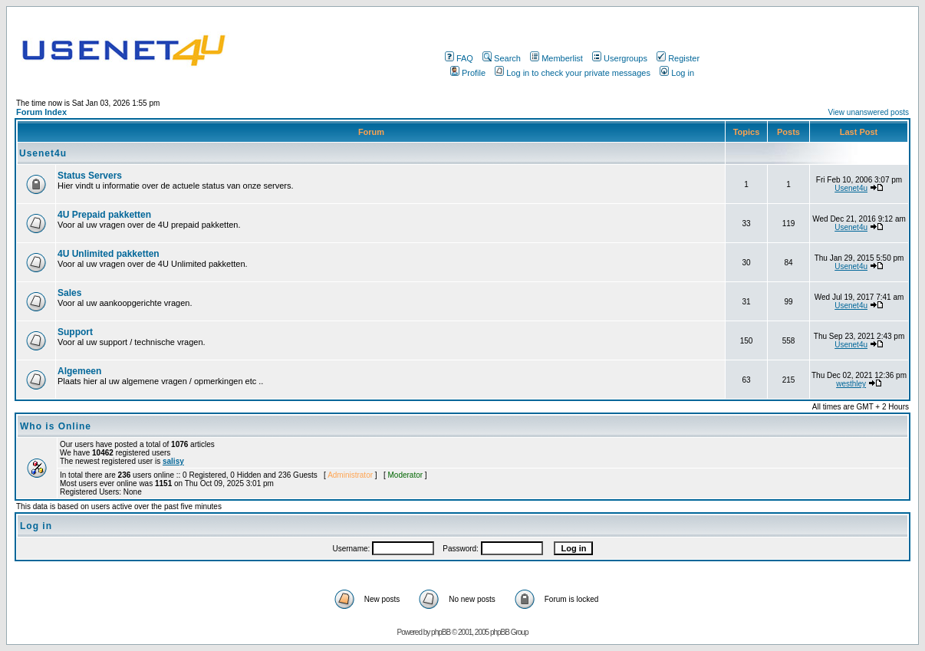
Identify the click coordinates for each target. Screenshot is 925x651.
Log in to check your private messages (572, 72)
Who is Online (55, 426)
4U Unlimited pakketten (109, 253)
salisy (173, 461)
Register (678, 58)
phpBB (440, 632)
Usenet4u (43, 153)
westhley (851, 384)
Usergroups (619, 58)
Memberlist (556, 58)
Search (501, 58)
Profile (468, 72)
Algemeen (79, 371)
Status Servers (90, 175)
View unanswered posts (868, 112)
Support (75, 332)
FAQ (459, 58)
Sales (69, 293)
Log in (677, 72)
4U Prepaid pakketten (104, 214)
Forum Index (41, 112)
